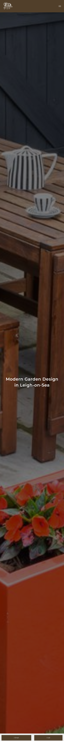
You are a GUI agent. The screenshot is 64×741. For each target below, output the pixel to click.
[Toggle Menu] (59, 6)
